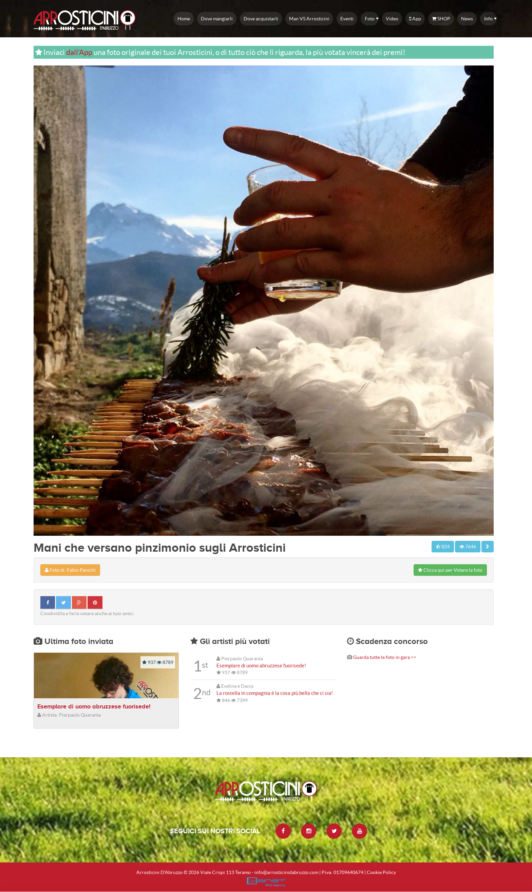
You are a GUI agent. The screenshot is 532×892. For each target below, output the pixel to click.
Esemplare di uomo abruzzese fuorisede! (94, 706)
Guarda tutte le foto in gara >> (384, 657)
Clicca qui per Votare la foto (450, 570)
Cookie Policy (381, 872)
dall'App (79, 52)
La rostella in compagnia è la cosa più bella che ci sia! (274, 693)
